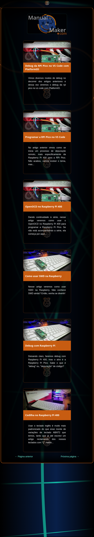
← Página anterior (24, 456)
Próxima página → (70, 456)
